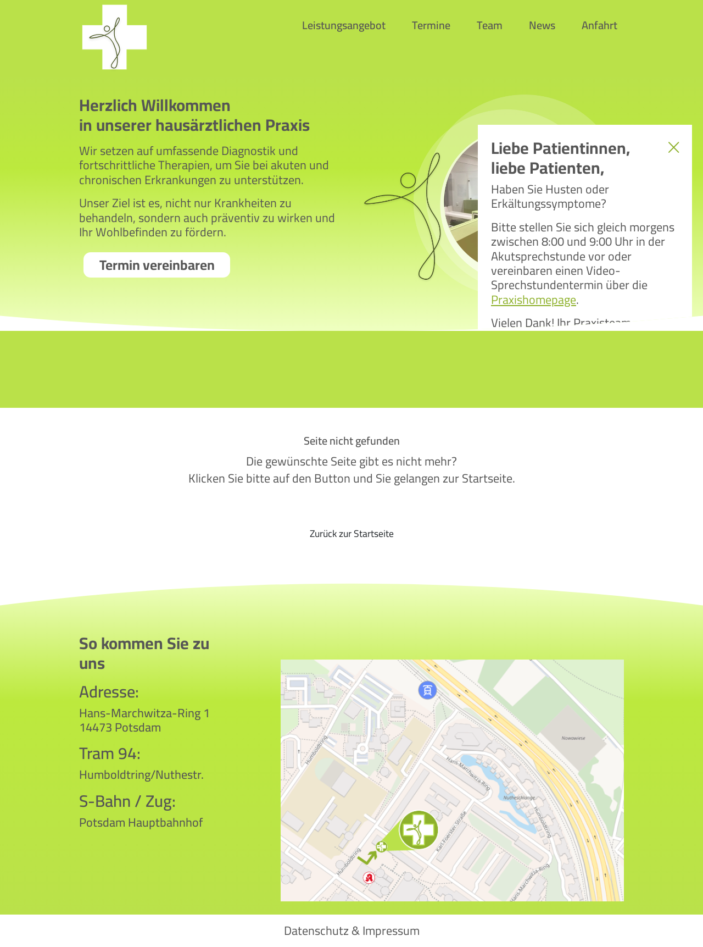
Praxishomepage (533, 299)
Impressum (391, 930)
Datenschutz (316, 930)
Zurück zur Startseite (352, 533)
